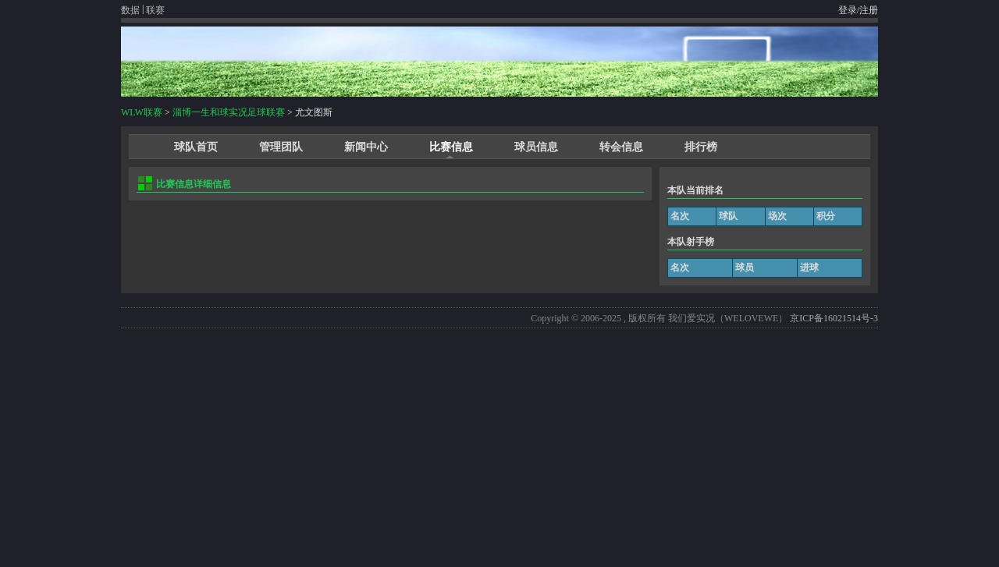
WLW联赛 (141, 112)
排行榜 (700, 147)
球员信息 (536, 147)
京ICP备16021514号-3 (834, 318)
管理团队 (281, 147)
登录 (847, 10)
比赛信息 (451, 147)
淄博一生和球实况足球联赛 (228, 112)
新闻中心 (366, 147)
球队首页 (196, 147)
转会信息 (621, 147)
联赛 (155, 10)
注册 (868, 10)
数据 (130, 10)
